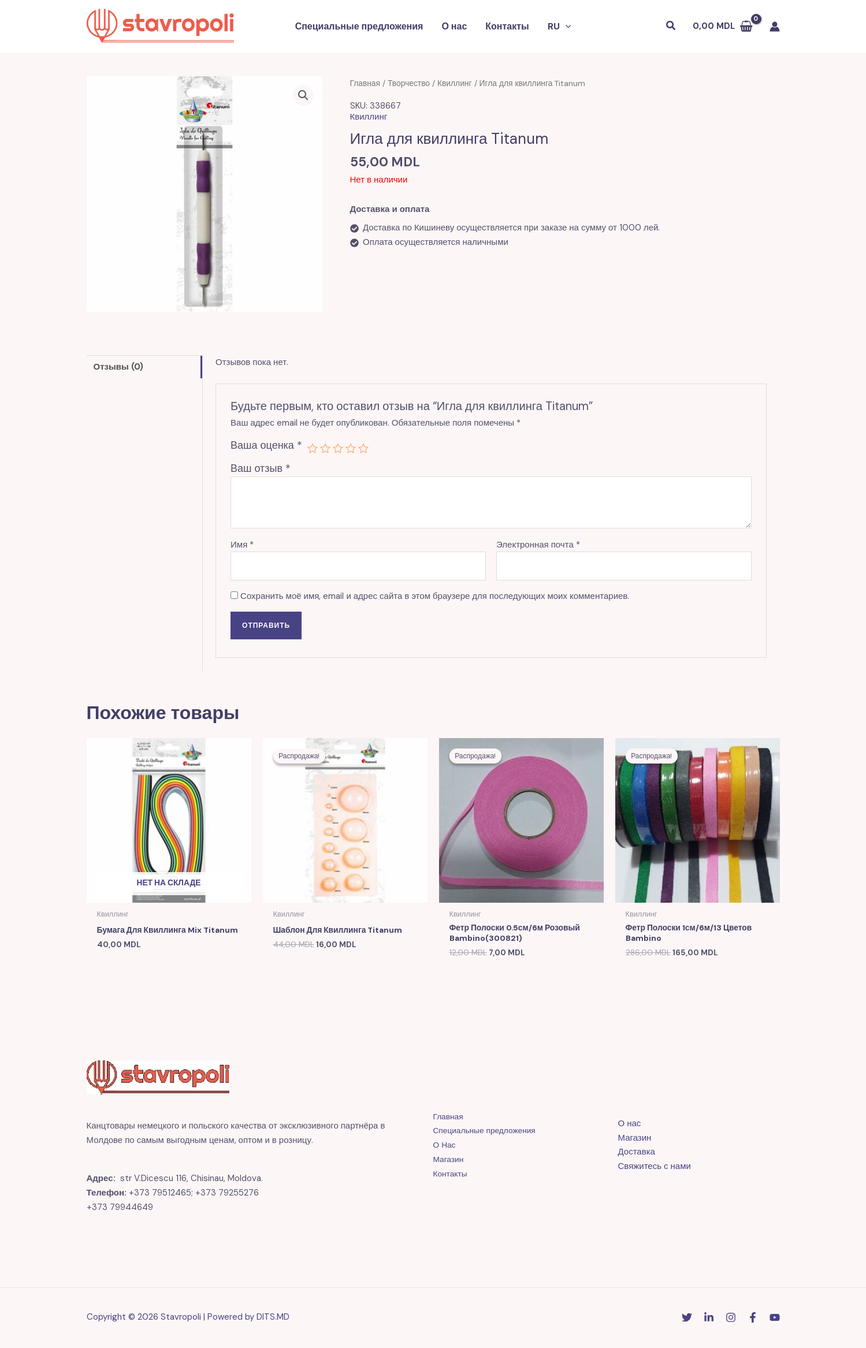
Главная (365, 83)
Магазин (450, 1161)
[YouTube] (775, 1319)
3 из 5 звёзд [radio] (338, 448)
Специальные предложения (359, 26)
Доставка (636, 1154)
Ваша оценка (266, 445)
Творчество (409, 83)
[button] (565, 26)
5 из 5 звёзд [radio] (363, 448)
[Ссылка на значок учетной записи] (775, 26)
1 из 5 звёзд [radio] (312, 448)
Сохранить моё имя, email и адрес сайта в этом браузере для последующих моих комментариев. (434, 596)
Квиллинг (454, 83)
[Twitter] (687, 1319)
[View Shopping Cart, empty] (722, 26)
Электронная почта (538, 544)
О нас (454, 26)
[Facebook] (753, 1319)
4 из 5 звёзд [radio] (350, 448)
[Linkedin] (709, 1319)
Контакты (507, 26)
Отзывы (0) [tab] (118, 367)
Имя (242, 544)
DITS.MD (273, 1318)
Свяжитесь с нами (654, 1168)
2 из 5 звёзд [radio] (325, 448)
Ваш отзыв (261, 468)
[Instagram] (731, 1319)
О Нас (445, 1147)
